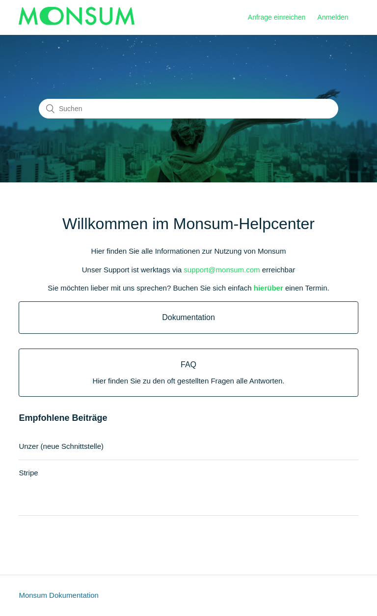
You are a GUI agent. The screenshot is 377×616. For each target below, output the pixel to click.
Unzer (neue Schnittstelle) (61, 446)
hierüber (268, 288)
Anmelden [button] (333, 17)
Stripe (28, 473)
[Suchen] (188, 108)
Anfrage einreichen (277, 17)
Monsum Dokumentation (59, 595)
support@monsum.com (222, 269)
